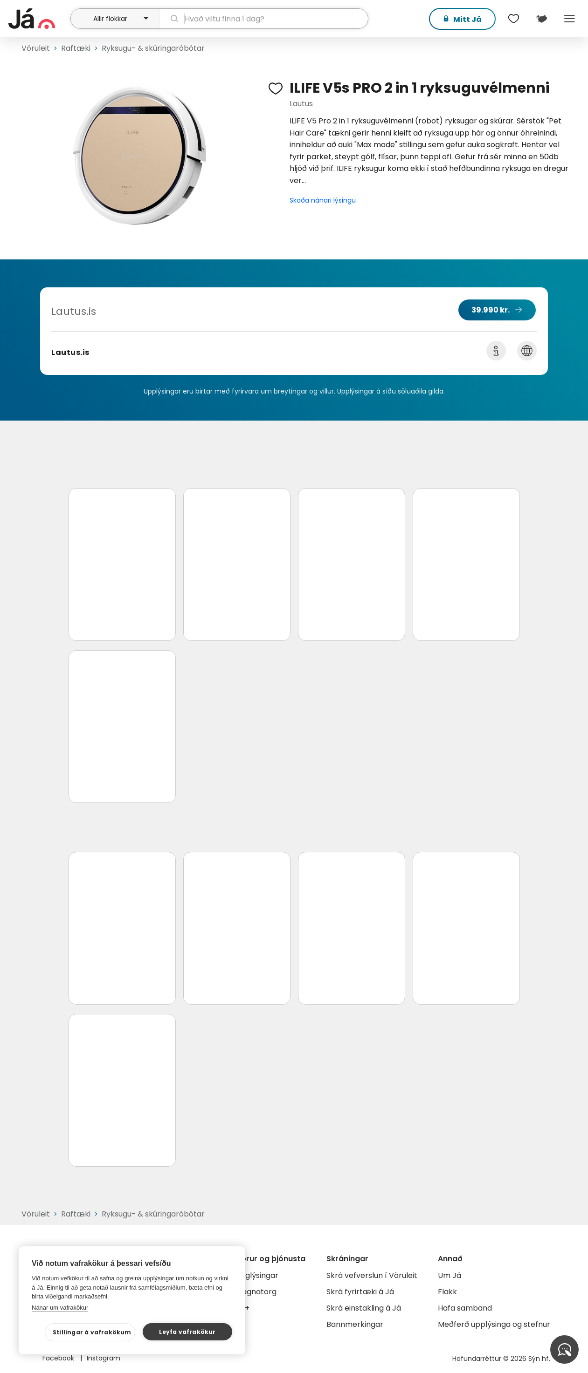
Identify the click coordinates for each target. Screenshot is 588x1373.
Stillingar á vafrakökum (92, 1332)
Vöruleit (35, 48)
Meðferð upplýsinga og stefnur (494, 1324)
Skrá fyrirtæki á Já (360, 1291)
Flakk (447, 1291)
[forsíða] (38, 18)
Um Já (449, 1275)
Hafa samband (465, 1308)
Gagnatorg (256, 1291)
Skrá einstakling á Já (363, 1308)
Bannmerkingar (354, 1324)
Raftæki (75, 48)
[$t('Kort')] (541, 18)
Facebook (59, 1358)
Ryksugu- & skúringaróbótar (153, 48)
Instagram (103, 1358)
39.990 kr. (490, 310)
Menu (569, 18)
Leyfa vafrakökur (187, 1332)
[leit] (263, 18)
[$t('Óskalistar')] (513, 18)
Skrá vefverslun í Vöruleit (371, 1275)
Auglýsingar (257, 1275)
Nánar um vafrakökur (60, 1307)
